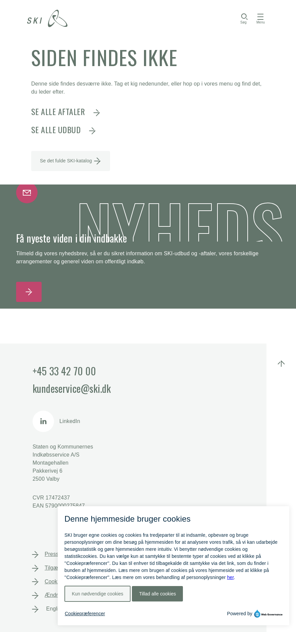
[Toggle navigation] (260, 18)
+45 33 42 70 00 (64, 370)
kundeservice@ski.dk (72, 388)
